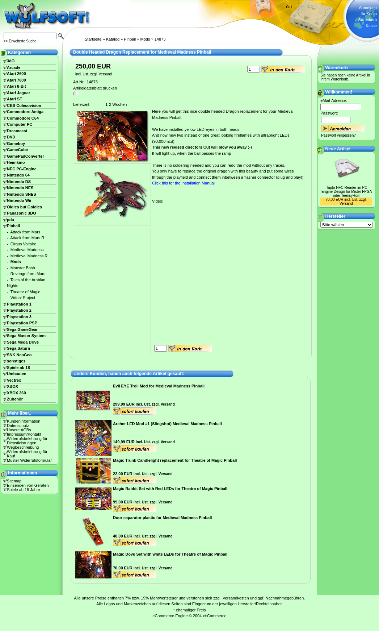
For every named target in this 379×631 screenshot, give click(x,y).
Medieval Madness (27, 250)
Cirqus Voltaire (23, 244)
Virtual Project (22, 297)
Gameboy (16, 143)
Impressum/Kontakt (24, 434)
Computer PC (19, 124)
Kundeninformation (23, 421)
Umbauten (16, 373)
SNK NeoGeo (19, 355)
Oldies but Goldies (24, 207)
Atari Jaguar (18, 93)
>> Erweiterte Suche (20, 41)
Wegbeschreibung (23, 447)
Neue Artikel (338, 148)
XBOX (12, 386)
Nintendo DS (19, 181)
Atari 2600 (16, 73)
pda (10, 219)
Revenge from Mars (28, 273)
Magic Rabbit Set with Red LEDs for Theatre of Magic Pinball (170, 488)
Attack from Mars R (27, 238)
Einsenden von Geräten (28, 485)
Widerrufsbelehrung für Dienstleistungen (27, 440)
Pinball (130, 39)
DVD (11, 137)
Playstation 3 (19, 317)
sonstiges (16, 361)
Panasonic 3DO (21, 213)
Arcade (13, 67)
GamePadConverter (25, 156)
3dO (10, 61)
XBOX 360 (16, 393)
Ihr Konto (369, 14)
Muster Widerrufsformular (29, 460)
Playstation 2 (19, 310)
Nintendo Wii (19, 200)
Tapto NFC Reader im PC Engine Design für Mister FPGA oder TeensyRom (346, 192)
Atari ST (14, 99)
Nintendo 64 (18, 175)
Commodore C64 (23, 118)
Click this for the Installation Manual (183, 183)
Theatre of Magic (25, 292)
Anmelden (368, 7)
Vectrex (14, 380)
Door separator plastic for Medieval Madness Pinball (162, 517)
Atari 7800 (16, 80)
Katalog (112, 39)
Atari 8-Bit (16, 86)
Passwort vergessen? (338, 135)
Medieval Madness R (29, 256)
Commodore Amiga (25, 111)
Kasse (371, 26)
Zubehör (15, 399)
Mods (145, 39)
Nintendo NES (20, 188)
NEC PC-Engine (22, 169)
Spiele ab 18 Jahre (23, 489)
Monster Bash (22, 268)
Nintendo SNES (21, 194)
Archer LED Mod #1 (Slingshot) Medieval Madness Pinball (167, 424)
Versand (105, 74)
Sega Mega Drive (23, 342)
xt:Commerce (214, 616)
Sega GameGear (22, 329)
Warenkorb (367, 19)
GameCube (17, 150)
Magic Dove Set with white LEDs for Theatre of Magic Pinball (170, 554)
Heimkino (16, 162)
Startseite (93, 39)
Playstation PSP (22, 323)
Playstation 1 (19, 304)
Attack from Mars (25, 232)
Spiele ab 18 (18, 367)
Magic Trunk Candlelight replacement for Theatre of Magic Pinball (175, 460)
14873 (160, 39)
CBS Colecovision (24, 105)
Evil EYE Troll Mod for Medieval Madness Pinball (159, 386)
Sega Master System (26, 335)
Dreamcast (17, 131)
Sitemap (14, 481)
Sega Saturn (18, 348)
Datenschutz (18, 425)
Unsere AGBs (19, 430)
